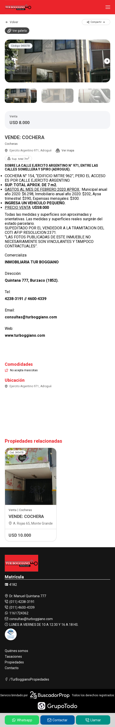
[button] (107, 61)
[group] (57, 61)
